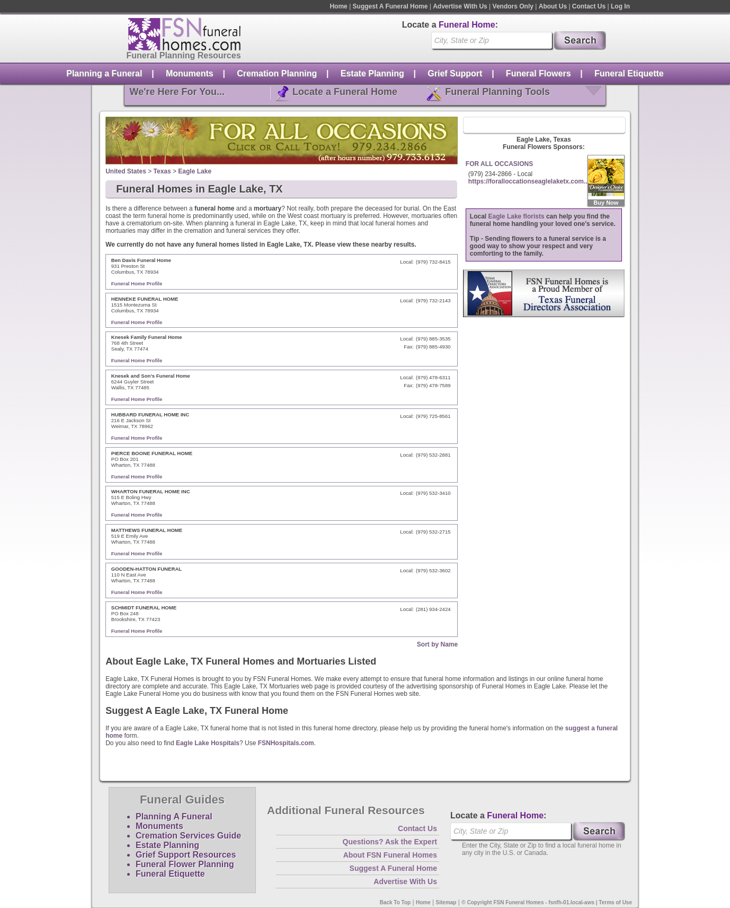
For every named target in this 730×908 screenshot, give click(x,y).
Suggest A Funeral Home (390, 6)
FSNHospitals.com (286, 743)
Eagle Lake (194, 171)
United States (125, 171)
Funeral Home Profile (137, 283)
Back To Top (395, 902)
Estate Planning (372, 73)
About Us (553, 6)
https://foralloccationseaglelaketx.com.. (527, 181)
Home (338, 6)
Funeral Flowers (538, 73)
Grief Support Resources (186, 854)
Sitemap (446, 902)
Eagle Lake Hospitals (207, 743)
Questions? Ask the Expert (390, 841)
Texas (162, 171)
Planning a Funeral (104, 73)
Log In (620, 6)
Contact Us (589, 6)
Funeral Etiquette (629, 73)
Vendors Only (513, 6)
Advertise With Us (460, 6)
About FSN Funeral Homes (390, 855)
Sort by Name (437, 644)
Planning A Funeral (174, 816)
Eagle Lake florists (516, 216)
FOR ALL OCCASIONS (499, 164)
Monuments (189, 73)
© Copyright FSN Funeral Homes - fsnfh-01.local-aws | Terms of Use (546, 902)
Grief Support (455, 73)
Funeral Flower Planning (185, 864)
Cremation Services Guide (188, 835)
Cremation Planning (277, 73)
